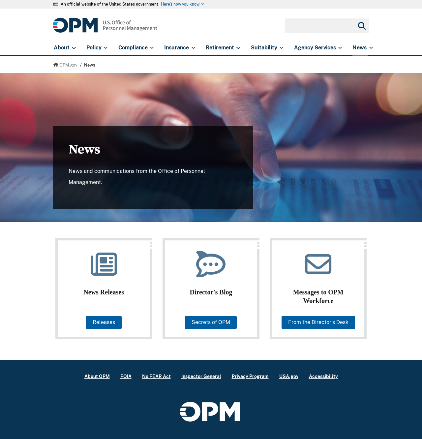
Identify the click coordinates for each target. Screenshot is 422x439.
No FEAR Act (156, 376)
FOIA (126, 376)
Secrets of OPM (211, 322)
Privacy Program (250, 376)
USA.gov (288, 376)
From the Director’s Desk (318, 322)
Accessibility (323, 376)
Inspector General (201, 376)
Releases (104, 322)
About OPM (97, 376)
